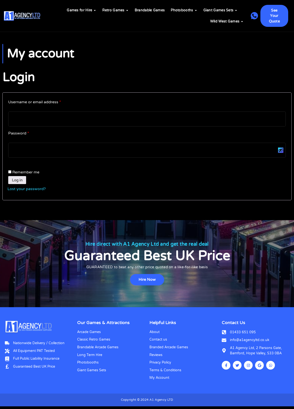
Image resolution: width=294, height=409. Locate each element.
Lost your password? (26, 190)
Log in (17, 181)
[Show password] (280, 151)
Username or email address (42, 101)
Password (26, 133)
